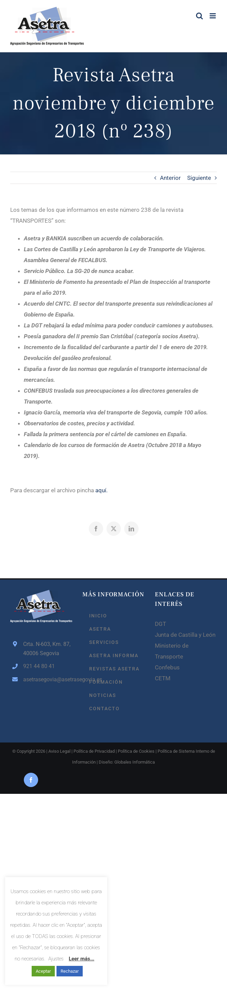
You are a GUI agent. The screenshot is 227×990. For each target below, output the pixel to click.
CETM (163, 678)
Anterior (170, 177)
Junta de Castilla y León (185, 634)
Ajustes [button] (56, 959)
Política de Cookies (136, 751)
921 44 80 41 (39, 666)
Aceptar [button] (43, 971)
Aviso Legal (59, 751)
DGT (160, 623)
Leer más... (81, 959)
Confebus (167, 667)
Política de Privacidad (94, 751)
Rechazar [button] (70, 971)
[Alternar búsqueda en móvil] (199, 15)
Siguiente (199, 177)
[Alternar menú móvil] (213, 15)
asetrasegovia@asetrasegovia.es (47, 679)
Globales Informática (134, 762)
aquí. (101, 490)
